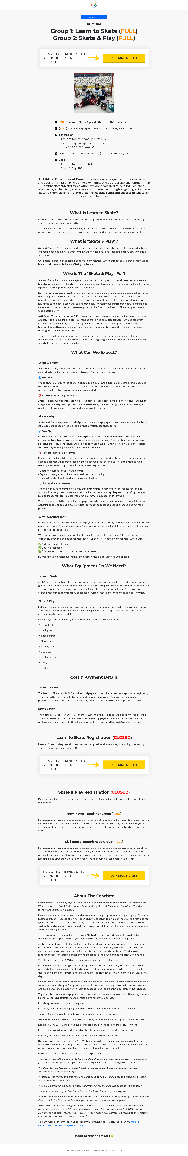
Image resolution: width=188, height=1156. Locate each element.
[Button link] (124, 58)
